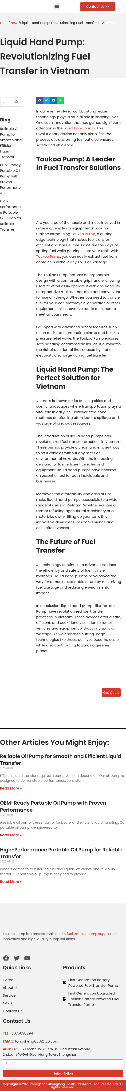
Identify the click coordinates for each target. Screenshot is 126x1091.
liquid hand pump (79, 128)
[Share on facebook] (39, 100)
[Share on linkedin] (53, 100)
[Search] (6, 102)
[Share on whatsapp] (60, 100)
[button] (56, 6)
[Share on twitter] (46, 100)
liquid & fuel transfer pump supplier (82, 933)
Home (4, 23)
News (14, 23)
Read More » (11, 788)
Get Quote (111, 692)
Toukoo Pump (83, 233)
